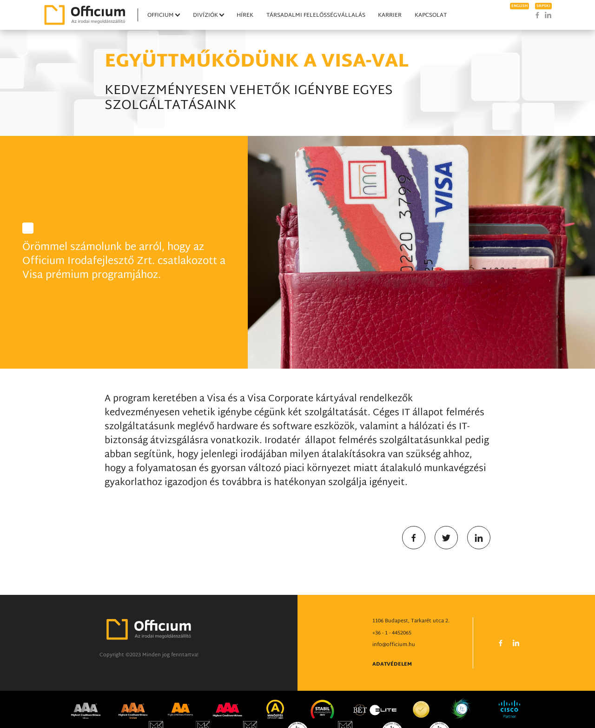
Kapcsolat (431, 15)
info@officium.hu (393, 667)
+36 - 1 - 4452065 (391, 656)
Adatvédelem (392, 687)
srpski (543, 6)
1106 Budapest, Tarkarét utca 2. (411, 644)
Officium (160, 15)
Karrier (390, 15)
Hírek (245, 15)
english (519, 6)
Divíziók (205, 15)
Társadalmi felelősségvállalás (315, 15)
